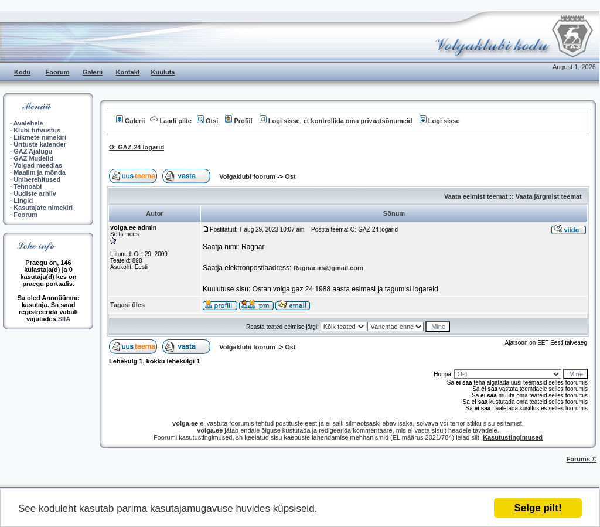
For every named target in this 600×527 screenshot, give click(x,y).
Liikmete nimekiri (39, 137)
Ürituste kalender (39, 144)
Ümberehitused (36, 179)
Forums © (582, 459)
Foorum (58, 72)
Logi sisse (440, 120)
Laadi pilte (170, 120)
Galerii (93, 72)
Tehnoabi (27, 186)
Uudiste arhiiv (34, 193)
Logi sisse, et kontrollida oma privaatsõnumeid (336, 120)
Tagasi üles (127, 304)
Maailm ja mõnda (39, 172)
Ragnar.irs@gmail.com (328, 267)
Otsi (207, 120)
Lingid (23, 200)
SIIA (64, 318)
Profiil (238, 120)
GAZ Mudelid (33, 158)
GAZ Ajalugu (32, 151)
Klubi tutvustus (36, 130)
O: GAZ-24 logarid (136, 147)
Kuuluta (163, 72)
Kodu (22, 72)
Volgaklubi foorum (248, 176)
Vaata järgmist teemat (549, 196)
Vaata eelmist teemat (475, 196)
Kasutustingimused (513, 437)
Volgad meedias (37, 165)
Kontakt (128, 72)
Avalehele (28, 123)
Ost (290, 176)
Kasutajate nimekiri (43, 207)
